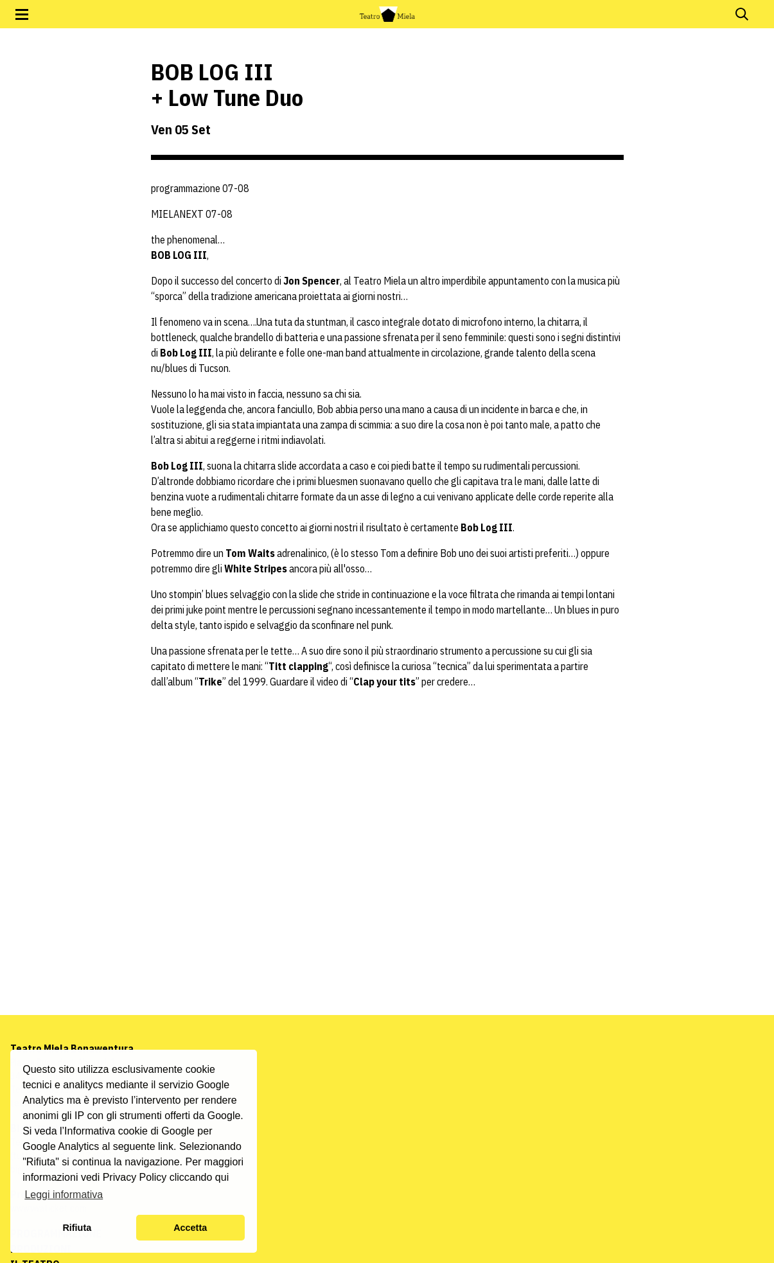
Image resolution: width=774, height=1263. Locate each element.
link (165, 1146)
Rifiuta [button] (76, 1228)
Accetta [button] (190, 1228)
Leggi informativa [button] (63, 1194)
